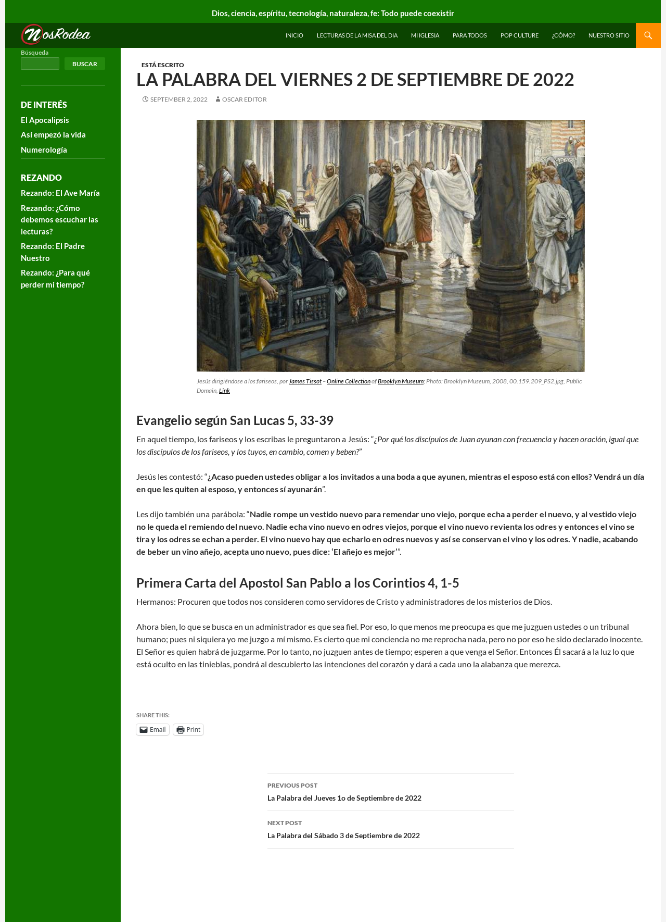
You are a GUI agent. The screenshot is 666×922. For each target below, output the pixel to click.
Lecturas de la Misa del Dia (357, 35)
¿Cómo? (563, 35)
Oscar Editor (244, 99)
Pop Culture (520, 35)
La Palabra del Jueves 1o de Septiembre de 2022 (390, 790)
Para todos (470, 35)
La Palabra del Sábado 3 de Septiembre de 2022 (390, 828)
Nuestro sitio (609, 35)
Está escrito (163, 65)
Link (224, 390)
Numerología (44, 149)
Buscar (84, 64)
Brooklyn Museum (401, 381)
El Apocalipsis (45, 119)
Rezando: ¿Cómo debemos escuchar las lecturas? (59, 219)
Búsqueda (34, 52)
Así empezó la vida (53, 134)
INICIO (294, 35)
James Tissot (305, 381)
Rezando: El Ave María (60, 192)
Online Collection (348, 381)
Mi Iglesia (425, 35)
